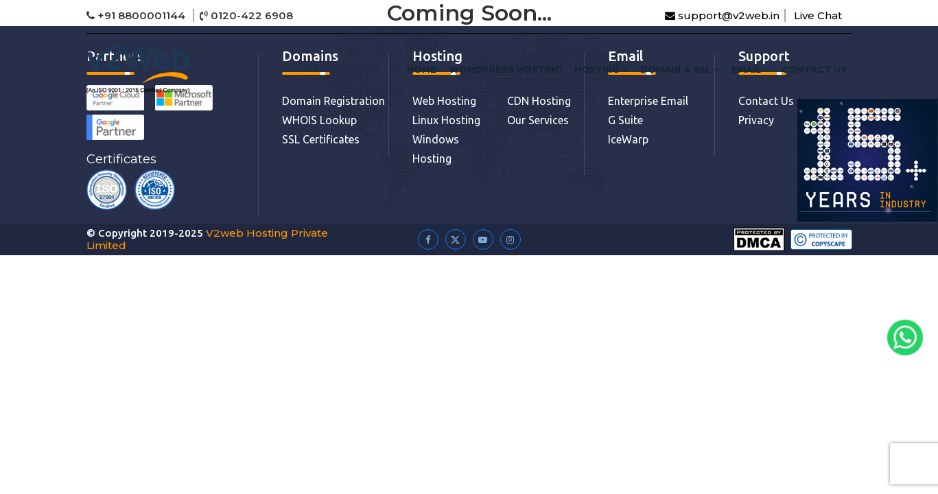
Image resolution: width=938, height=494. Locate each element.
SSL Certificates (321, 139)
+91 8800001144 (137, 15)
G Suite (625, 120)
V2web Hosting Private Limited (207, 239)
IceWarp (628, 139)
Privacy (756, 120)
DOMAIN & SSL (679, 69)
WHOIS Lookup (319, 120)
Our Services (538, 120)
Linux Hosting (446, 120)
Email (750, 69)
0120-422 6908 (246, 15)
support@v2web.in (722, 15)
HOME (421, 69)
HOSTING (601, 69)
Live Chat (818, 15)
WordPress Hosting (505, 69)
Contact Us (814, 69)
